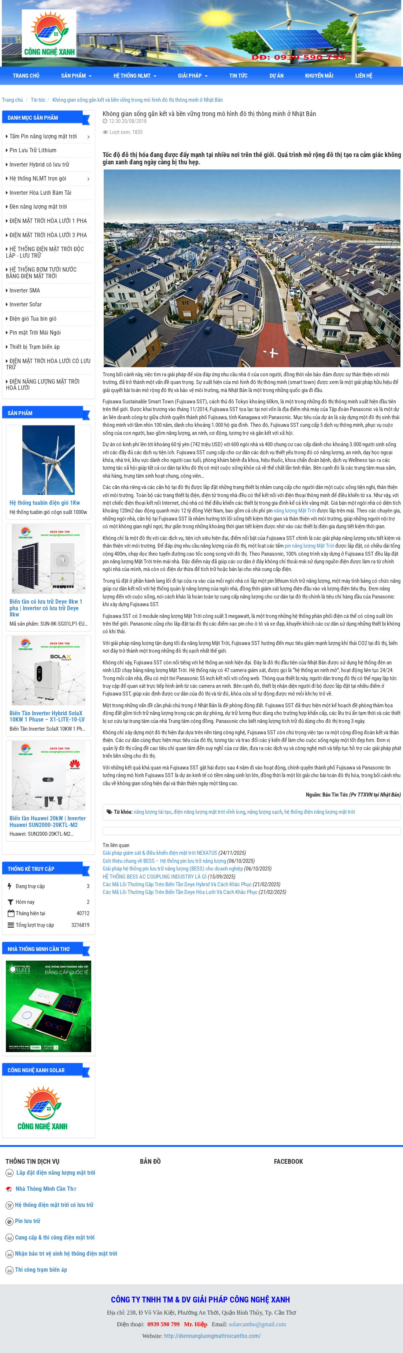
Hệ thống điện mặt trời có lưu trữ (54, 1204)
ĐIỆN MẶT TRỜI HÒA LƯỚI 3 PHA (46, 235)
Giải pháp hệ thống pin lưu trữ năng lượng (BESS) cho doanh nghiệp (173, 868)
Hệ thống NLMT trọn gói (36, 178)
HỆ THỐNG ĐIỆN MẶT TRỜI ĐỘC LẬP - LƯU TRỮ (45, 252)
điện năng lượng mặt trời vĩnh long (209, 812)
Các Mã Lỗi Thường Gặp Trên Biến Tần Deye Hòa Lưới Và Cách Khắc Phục (180, 892)
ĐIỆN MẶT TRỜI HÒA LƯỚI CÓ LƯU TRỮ (48, 364)
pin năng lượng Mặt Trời (309, 546)
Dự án (278, 75)
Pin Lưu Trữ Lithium (31, 150)
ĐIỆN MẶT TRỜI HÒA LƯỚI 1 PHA (46, 220)
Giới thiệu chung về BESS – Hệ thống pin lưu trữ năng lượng (164, 861)
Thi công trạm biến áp (41, 1269)
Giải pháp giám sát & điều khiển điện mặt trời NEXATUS (160, 853)
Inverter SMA (23, 290)
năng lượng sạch (264, 812)
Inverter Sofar (24, 304)
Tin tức (239, 75)
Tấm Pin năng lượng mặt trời (41, 136)
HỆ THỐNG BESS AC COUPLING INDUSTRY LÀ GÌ (155, 876)
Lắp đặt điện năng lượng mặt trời (50, 1172)
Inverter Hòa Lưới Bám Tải (38, 192)
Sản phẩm (77, 75)
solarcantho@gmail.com (257, 1324)
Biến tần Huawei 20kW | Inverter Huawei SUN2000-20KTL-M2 (48, 821)
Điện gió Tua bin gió (31, 318)
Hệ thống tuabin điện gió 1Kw (45, 502)
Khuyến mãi (321, 75)
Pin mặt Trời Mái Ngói (33, 332)
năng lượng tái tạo (152, 812)
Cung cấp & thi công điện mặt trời (55, 1237)
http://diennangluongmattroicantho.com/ (212, 1335)
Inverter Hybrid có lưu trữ (37, 164)
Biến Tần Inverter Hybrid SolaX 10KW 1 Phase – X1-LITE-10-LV (47, 716)
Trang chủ (26, 75)
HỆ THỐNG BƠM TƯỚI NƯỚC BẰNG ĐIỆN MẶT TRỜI (41, 273)
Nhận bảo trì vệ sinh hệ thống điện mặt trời (66, 1253)
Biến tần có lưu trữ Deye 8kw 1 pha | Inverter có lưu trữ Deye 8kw (46, 608)
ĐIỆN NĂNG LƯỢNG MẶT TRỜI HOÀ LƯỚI (43, 385)
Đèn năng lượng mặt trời (36, 206)
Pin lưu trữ (27, 1221)
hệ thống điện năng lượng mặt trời (319, 812)
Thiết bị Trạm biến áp (33, 346)
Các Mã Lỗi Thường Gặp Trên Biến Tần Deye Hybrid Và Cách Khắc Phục (177, 884)
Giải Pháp (193, 75)
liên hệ (365, 75)
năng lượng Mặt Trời (295, 510)
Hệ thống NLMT (135, 75)
